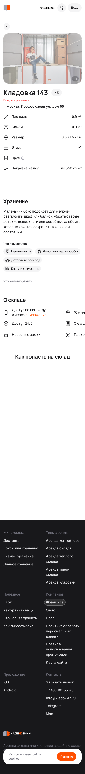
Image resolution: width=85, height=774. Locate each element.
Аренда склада (59, 548)
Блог (7, 602)
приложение (36, 314)
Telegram (53, 705)
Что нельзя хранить (20, 618)
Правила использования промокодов (59, 649)
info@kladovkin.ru (61, 698)
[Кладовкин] (6, 7)
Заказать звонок (60, 682)
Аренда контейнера (63, 540)
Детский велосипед (25, 260)
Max (49, 713)
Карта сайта (56, 662)
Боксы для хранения (20, 548)
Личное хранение (18, 564)
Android (9, 690)
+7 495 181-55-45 (59, 690)
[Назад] (6, 26)
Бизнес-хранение (18, 556)
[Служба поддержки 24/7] (61, 7)
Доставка (11, 540)
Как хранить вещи (18, 610)
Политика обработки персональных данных (64, 630)
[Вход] (75, 7)
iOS (6, 682)
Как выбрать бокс (18, 625)
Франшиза (48, 8)
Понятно (66, 756)
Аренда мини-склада (58, 572)
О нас (51, 610)
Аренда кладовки (60, 582)
